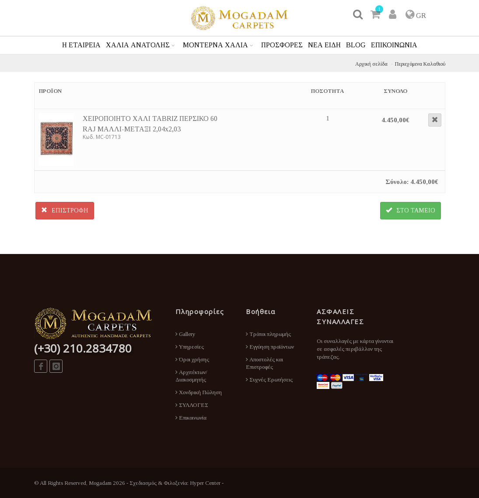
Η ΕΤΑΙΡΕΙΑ (81, 45)
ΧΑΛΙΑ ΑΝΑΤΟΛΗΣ (138, 45)
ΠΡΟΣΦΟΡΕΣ (282, 45)
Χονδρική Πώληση (198, 392)
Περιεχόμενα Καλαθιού (420, 64)
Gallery (185, 334)
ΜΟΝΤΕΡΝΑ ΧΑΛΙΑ (215, 45)
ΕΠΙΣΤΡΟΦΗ (64, 210)
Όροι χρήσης (192, 359)
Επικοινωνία (190, 417)
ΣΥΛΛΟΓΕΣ (191, 405)
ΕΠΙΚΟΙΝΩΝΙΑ (394, 45)
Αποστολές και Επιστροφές (264, 363)
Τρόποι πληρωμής (268, 334)
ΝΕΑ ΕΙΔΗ (324, 45)
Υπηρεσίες (189, 346)
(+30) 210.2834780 (83, 348)
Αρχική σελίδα (371, 64)
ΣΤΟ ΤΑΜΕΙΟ (410, 210)
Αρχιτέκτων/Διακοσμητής (191, 376)
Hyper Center (205, 483)
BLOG (356, 45)
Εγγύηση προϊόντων (270, 346)
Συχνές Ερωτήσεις (269, 379)
